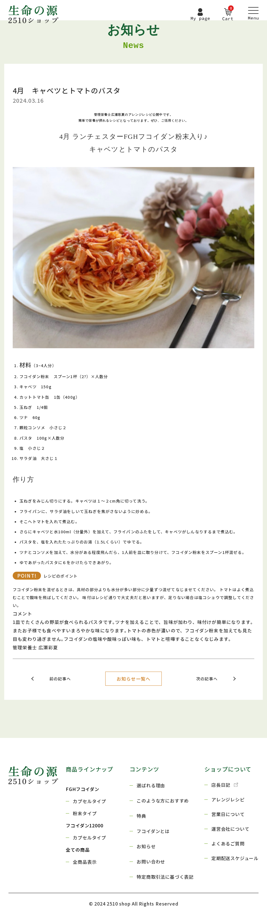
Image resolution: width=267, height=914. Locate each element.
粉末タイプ (85, 813)
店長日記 (224, 784)
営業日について (228, 814)
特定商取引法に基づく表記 (165, 876)
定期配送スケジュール (235, 858)
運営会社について (230, 828)
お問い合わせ (151, 861)
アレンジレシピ (228, 799)
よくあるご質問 (228, 843)
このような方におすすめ (163, 800)
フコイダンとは (153, 831)
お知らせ (146, 846)
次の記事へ (207, 678)
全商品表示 (85, 861)
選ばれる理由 (151, 785)
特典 (141, 815)
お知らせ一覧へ (133, 678)
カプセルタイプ (89, 801)
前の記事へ (60, 678)
